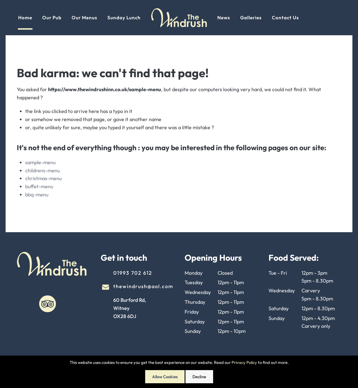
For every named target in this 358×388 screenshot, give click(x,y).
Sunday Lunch (124, 17)
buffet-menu (39, 186)
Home (25, 17)
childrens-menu (42, 170)
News (223, 17)
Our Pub (52, 17)
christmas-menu (43, 178)
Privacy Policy (244, 362)
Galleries (251, 17)
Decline (199, 376)
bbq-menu (36, 194)
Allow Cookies (165, 376)
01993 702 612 (132, 273)
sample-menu (40, 162)
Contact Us (285, 17)
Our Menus (84, 17)
